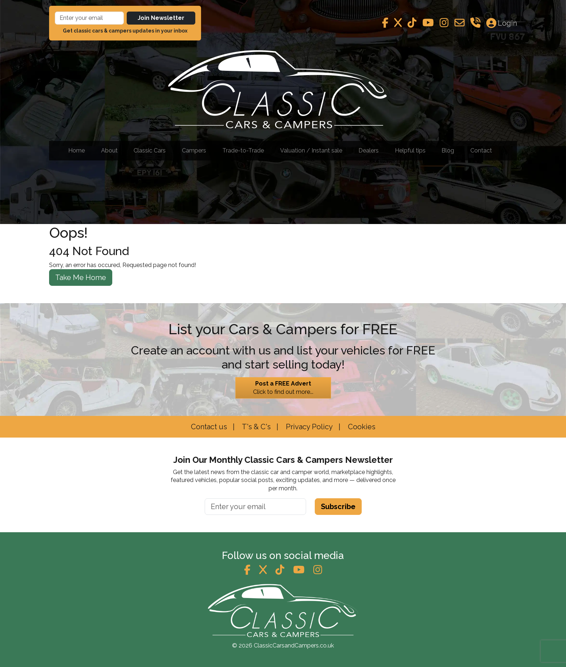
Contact (481, 150)
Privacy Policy (308, 426)
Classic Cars (150, 150)
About (109, 150)
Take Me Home (80, 277)
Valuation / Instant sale (311, 150)
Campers (194, 150)
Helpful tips (410, 150)
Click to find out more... (283, 387)
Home (76, 150)
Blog (447, 150)
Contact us (209, 426)
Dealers (368, 150)
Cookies (360, 426)
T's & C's (255, 426)
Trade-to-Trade (243, 150)
